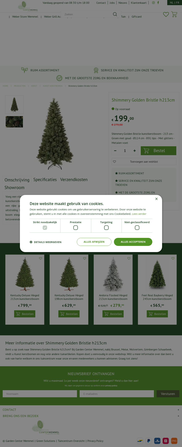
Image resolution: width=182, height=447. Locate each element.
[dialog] (91, 223)
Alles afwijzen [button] (94, 241)
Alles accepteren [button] (133, 241)
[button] (45, 242)
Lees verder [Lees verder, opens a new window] (139, 214)
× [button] (156, 199)
